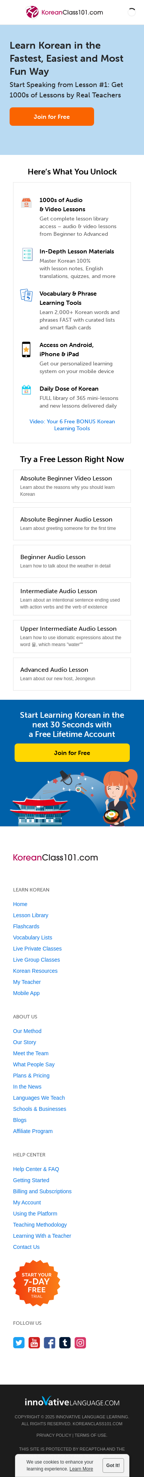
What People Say (34, 1064)
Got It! (113, 1465)
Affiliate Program (33, 1131)
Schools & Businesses (39, 1109)
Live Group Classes (36, 960)
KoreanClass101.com (97, 1423)
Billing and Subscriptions (42, 1191)
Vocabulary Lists (32, 937)
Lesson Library (30, 915)
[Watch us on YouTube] (34, 1343)
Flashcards (26, 926)
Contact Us (26, 1247)
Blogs (19, 1120)
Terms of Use (90, 1435)
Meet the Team (30, 1053)
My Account (27, 1202)
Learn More (81, 1469)
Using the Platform (35, 1214)
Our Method (27, 1031)
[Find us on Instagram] (80, 1343)
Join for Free (52, 116)
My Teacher (27, 982)
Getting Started (31, 1180)
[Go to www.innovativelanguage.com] (72, 1400)
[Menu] (12, 12)
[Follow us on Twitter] (19, 1343)
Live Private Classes (37, 949)
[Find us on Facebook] (50, 1343)
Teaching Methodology (40, 1225)
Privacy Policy (53, 1435)
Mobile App (26, 993)
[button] (132, 12)
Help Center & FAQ (36, 1169)
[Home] (65, 18)
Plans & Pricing (31, 1075)
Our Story (24, 1042)
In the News (27, 1087)
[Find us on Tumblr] (65, 1343)
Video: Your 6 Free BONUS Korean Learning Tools (72, 425)
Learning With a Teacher (42, 1236)
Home (20, 904)
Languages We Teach (39, 1098)
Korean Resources (35, 971)
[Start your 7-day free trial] (36, 1283)
